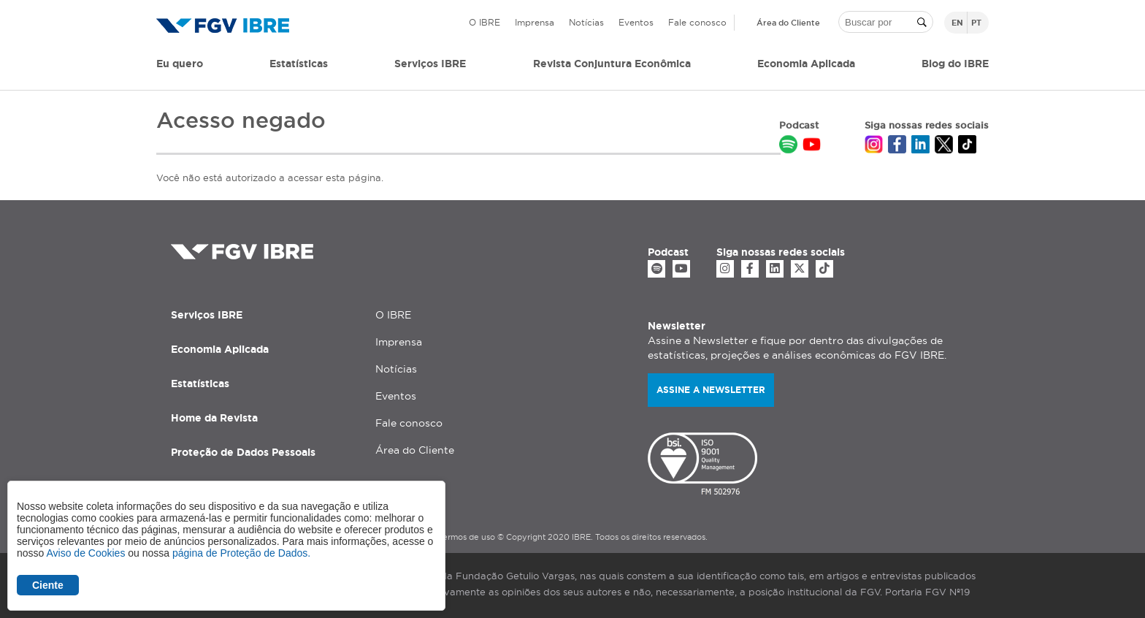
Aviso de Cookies (85, 553)
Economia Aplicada (220, 349)
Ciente (48, 585)
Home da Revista (214, 418)
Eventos (636, 22)
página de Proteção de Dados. (241, 553)
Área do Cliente (788, 22)
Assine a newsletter (710, 389)
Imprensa (534, 22)
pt (976, 22)
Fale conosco (697, 22)
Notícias (586, 22)
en (957, 22)
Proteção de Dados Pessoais (243, 452)
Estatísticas (298, 63)
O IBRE (484, 22)
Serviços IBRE (206, 315)
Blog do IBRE (955, 63)
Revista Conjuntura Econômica (612, 63)
